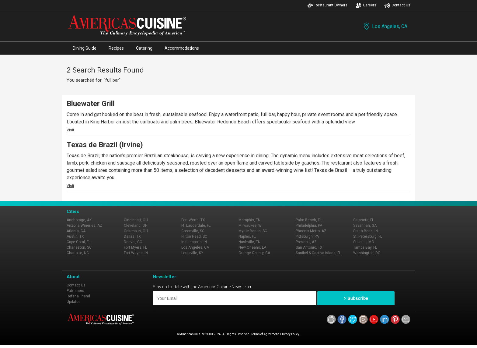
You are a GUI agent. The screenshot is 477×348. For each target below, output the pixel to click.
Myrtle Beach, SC (252, 231)
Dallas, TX (132, 236)
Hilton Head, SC (194, 236)
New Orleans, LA (252, 247)
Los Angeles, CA (384, 26)
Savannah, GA (365, 225)
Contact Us (397, 5)
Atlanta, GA (76, 231)
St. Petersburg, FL (367, 236)
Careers (366, 5)
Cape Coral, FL (78, 242)
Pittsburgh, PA (307, 236)
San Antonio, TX (309, 247)
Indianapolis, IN (194, 242)
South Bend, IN (365, 231)
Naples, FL (247, 236)
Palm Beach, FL (309, 220)
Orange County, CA (254, 253)
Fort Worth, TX (193, 220)
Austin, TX (75, 236)
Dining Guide (84, 48)
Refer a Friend (78, 296)
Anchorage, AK (79, 220)
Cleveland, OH (136, 225)
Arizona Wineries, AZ (84, 225)
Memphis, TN (249, 220)
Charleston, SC (79, 247)
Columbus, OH (136, 231)
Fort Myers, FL (135, 247)
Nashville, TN (249, 242)
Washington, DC (366, 253)
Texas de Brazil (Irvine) (105, 144)
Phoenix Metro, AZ (311, 231)
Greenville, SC (192, 231)
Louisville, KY (192, 253)
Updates (74, 302)
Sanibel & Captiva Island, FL (318, 253)
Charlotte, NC (78, 253)
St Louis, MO (363, 242)
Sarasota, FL (363, 220)
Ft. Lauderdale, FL (196, 225)
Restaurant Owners (327, 5)
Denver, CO (133, 242)
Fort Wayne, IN (136, 253)
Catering (144, 48)
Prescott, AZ (306, 242)
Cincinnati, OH (136, 220)
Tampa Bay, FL (365, 247)
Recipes (116, 48)
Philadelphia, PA (309, 225)
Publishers (75, 291)
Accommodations (182, 48)
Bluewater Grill (91, 103)
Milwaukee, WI (250, 225)
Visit (70, 130)
